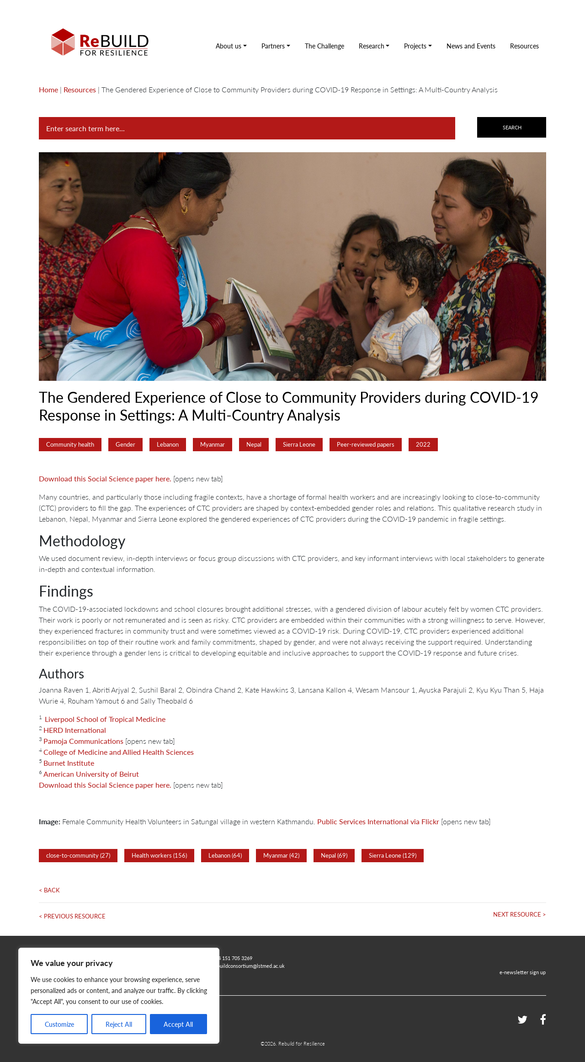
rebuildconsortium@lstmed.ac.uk (249, 965)
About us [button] (228, 45)
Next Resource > (519, 914)
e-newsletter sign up (523, 972)
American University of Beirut (91, 773)
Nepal (253, 444)
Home (48, 89)
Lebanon (168, 444)
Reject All (119, 1024)
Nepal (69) (334, 855)
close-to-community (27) (78, 855)
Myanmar (212, 444)
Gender (125, 444)
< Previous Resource (72, 916)
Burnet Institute (68, 763)
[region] (118, 996)
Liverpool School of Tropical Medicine (105, 719)
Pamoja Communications (83, 741)
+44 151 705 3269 (232, 957)
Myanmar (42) (281, 855)
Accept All (178, 1024)
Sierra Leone (299, 444)
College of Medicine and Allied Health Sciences (118, 752)
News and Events (471, 45)
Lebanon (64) (225, 855)
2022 (423, 444)
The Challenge (324, 45)
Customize (59, 1024)
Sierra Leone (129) (392, 855)
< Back (49, 890)
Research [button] (371, 45)
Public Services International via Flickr (378, 821)
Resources (524, 45)
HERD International (74, 730)
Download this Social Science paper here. (105, 478)
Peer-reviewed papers (365, 444)
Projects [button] (415, 45)
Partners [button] (273, 45)
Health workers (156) (159, 855)
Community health (70, 444)
